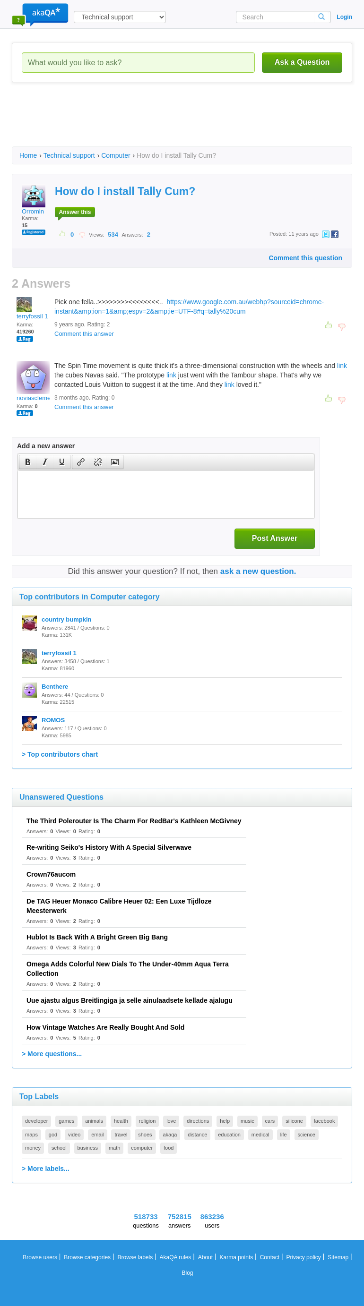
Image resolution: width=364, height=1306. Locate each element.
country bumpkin (66, 619)
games (66, 1121)
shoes (145, 1134)
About (205, 1257)
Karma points (236, 1257)
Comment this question (305, 258)
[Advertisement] (184, 123)
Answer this (75, 212)
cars (270, 1121)
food (168, 1148)
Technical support (69, 155)
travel (120, 1134)
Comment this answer (84, 333)
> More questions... (52, 1054)
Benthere (55, 686)
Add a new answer (46, 446)
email (97, 1134)
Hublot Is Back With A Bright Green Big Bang (97, 937)
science (306, 1134)
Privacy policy (303, 1257)
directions (198, 1121)
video (74, 1134)
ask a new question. (258, 571)
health (121, 1121)
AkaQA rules (175, 1257)
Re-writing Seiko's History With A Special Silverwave (108, 847)
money (33, 1148)
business (88, 1148)
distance (197, 1134)
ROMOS (53, 720)
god (53, 1134)
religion (147, 1121)
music (247, 1121)
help (225, 1121)
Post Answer (274, 538)
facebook (324, 1121)
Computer (115, 155)
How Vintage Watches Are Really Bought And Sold (105, 1027)
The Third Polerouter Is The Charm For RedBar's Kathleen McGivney (134, 821)
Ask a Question (302, 62)
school (59, 1148)
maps (31, 1134)
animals (94, 1121)
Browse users (40, 1257)
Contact (269, 1257)
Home (28, 155)
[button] (27, 462)
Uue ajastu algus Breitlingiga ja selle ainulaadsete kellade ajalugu (129, 1000)
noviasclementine (40, 381)
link (342, 365)
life (283, 1134)
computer (142, 1148)
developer (36, 1121)
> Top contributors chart (60, 754)
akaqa (170, 1134)
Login (344, 17)
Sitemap (338, 1257)
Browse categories (87, 1257)
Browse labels (135, 1257)
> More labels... (45, 1168)
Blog (187, 1273)
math (114, 1148)
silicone (294, 1121)
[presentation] (27, 462)
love (171, 1121)
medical (260, 1134)
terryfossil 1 (32, 308)
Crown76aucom (51, 874)
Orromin (33, 199)
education (229, 1134)
